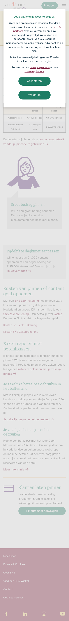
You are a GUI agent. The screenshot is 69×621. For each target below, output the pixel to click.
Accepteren (34, 81)
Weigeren (34, 94)
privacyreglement (40, 67)
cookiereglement (34, 71)
